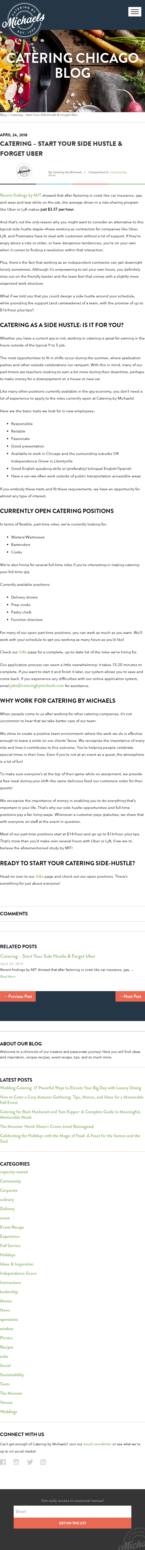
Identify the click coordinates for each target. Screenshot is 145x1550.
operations (9, 1319)
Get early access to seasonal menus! (72, 1500)
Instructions (10, 1282)
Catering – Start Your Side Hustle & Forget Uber (43, 115)
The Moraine (11, 1393)
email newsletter (97, 1444)
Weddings (8, 1411)
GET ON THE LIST (72, 1523)
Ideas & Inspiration (16, 1264)
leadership (9, 1291)
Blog (3, 115)
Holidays (7, 1255)
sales (4, 1356)
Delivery (7, 1208)
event (5, 1218)
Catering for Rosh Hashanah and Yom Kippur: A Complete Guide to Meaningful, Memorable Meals (70, 1114)
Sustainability (12, 1375)
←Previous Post (18, 996)
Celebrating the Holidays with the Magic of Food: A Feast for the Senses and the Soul (70, 1138)
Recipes (7, 1347)
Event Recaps (12, 1227)
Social (5, 1365)
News (52, 175)
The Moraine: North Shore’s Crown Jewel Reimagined (47, 1126)
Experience (10, 1236)
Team (4, 1384)
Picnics (6, 1338)
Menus (6, 1301)
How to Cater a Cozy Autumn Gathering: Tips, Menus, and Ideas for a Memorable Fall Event (72, 1099)
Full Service (10, 1245)
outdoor (6, 1328)
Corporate (9, 1190)
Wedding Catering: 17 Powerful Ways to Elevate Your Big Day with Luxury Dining (70, 1088)
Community (118, 172)
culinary (7, 1199)
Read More (7, 976)
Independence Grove (18, 1273)
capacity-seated (14, 1172)
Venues (6, 1402)
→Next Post (130, 996)
